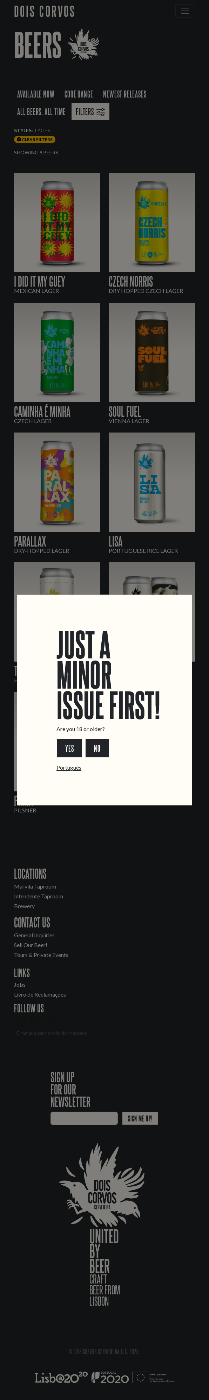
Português (68, 767)
